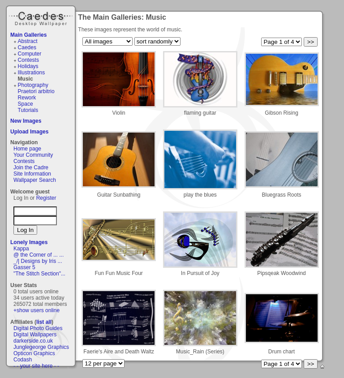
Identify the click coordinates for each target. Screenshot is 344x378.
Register (46, 198)
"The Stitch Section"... (39, 274)
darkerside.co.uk (33, 341)
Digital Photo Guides (37, 328)
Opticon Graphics (34, 353)
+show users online (36, 310)
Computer (30, 54)
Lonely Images (28, 242)
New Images (25, 121)
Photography (33, 85)
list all (44, 322)
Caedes (41, 17)
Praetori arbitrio (36, 91)
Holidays (28, 66)
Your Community (33, 155)
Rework (27, 97)
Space (25, 104)
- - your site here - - (36, 366)
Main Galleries (28, 35)
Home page (27, 149)
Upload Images (29, 132)
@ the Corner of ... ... (38, 255)
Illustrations (31, 72)
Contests (28, 60)
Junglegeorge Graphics (41, 347)
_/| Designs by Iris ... (37, 261)
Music (25, 79)
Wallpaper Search (34, 180)
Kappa (21, 248)
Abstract (28, 41)
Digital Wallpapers (34, 334)
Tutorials (28, 110)
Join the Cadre (30, 167)
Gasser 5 (24, 267)
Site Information (32, 174)
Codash (22, 360)
